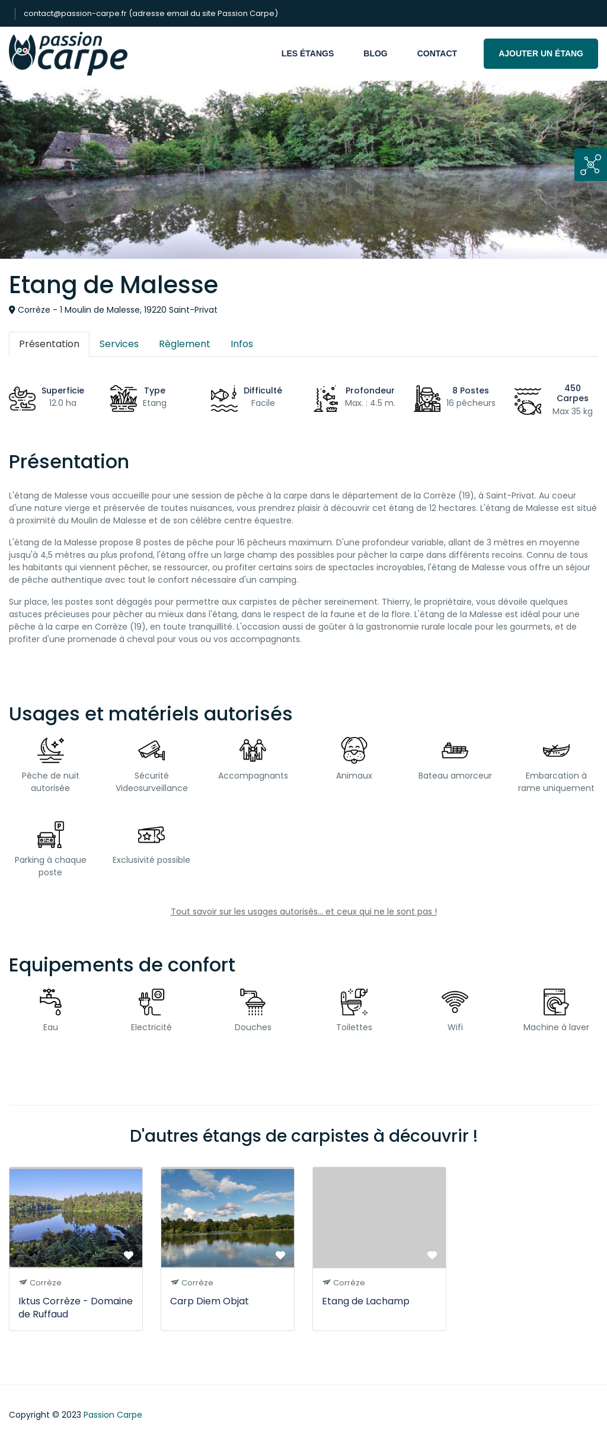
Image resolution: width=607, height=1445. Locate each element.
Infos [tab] (242, 344)
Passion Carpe (113, 1415)
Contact (437, 53)
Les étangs (308, 53)
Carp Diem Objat (209, 1301)
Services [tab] (119, 344)
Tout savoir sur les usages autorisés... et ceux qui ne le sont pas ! (304, 911)
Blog (375, 53)
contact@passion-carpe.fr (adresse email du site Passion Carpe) (151, 13)
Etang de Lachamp (366, 1301)
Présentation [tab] (49, 344)
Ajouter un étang (541, 53)
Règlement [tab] (184, 344)
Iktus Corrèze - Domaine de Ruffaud (75, 1307)
